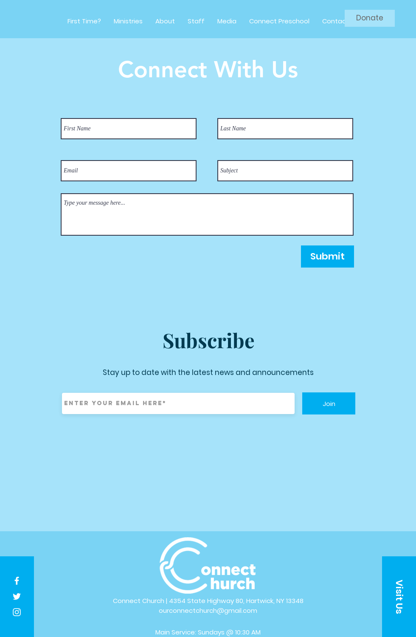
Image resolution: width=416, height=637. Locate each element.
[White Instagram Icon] (16, 612)
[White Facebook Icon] (16, 580)
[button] (399, 596)
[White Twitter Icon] (16, 596)
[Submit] (327, 256)
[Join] (328, 403)
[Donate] (370, 18)
